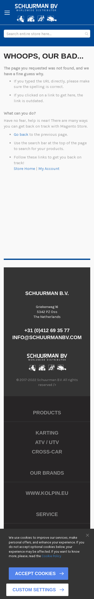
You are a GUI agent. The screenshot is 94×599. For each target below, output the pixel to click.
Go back (21, 134)
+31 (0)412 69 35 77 (47, 330)
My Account (48, 168)
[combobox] (47, 34)
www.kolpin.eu (47, 493)
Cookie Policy (51, 556)
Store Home (24, 168)
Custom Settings (34, 589)
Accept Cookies (35, 573)
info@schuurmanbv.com (47, 337)
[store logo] (36, 13)
